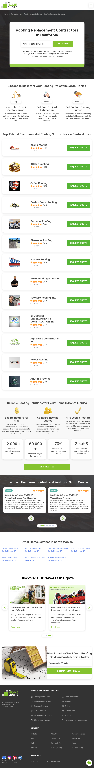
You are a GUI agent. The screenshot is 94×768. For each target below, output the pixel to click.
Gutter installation (40, 711)
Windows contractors (41, 701)
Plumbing (67, 715)
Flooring (66, 701)
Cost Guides (35, 761)
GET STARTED (47, 466)
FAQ (32, 743)
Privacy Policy (56, 748)
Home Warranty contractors (74, 720)
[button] (40, 525)
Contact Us (55, 738)
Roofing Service (16, 14)
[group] (27, 608)
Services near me (53, 761)
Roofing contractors (40, 697)
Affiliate (34, 734)
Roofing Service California (33, 14)
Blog (32, 738)
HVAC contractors (70, 697)
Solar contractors (39, 706)
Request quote (78, 147)
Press (73, 743)
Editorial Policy (77, 748)
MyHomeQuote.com (13, 761)
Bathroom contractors (41, 715)
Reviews (34, 748)
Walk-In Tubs (68, 711)
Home (6, 14)
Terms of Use (56, 743)
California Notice (78, 734)
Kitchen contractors (40, 720)
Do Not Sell (75, 738)
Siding (66, 706)
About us (54, 734)
